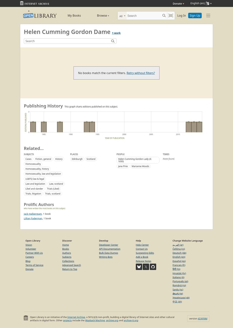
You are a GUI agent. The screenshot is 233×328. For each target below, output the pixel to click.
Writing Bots (105, 256)
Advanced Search (71, 265)
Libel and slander (34, 188)
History (58, 159)
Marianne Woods (140, 166)
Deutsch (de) (179, 252)
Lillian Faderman (33, 218)
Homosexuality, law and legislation (43, 173)
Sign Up (195, 15)
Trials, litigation (33, 193)
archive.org (112, 320)
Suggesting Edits (145, 252)
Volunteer (30, 248)
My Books (74, 15)
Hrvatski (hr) (179, 273)
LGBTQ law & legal (34, 178)
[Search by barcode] (170, 15)
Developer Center (108, 244)
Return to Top (69, 269)
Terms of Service (34, 265)
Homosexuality (33, 163)
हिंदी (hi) (176, 269)
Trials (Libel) (53, 188)
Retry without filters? (141, 73)
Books (65, 248)
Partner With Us (34, 252)
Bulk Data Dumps (108, 252)
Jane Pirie (123, 166)
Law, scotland (56, 183)
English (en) (179, 256)
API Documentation (109, 248)
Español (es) (179, 261)
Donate (178, 3)
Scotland (91, 159)
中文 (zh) (177, 301)
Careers (29, 256)
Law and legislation (35, 183)
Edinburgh (77, 159)
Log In (181, 15)
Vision (28, 244)
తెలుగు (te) (178, 293)
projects (67, 320)
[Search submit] (164, 15)
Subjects (66, 256)
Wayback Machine (95, 320)
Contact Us (142, 248)
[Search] (143, 15)
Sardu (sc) (178, 289)
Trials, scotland (52, 193)
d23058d (202, 318)
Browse (99, 15)
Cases (28, 159)
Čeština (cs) (179, 248)
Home (65, 244)
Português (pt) (180, 281)
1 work (116, 33)
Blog (27, 261)
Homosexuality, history (37, 168)
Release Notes (143, 261)
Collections (68, 261)
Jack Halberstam (33, 213)
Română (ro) (179, 285)
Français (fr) (179, 265)
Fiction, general (43, 159)
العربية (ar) (178, 244)
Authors (66, 252)
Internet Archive (76, 317)
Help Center (142, 244)
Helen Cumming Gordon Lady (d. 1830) (135, 160)
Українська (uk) (181, 297)
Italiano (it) (178, 277)
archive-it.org (131, 320)
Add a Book (142, 256)
